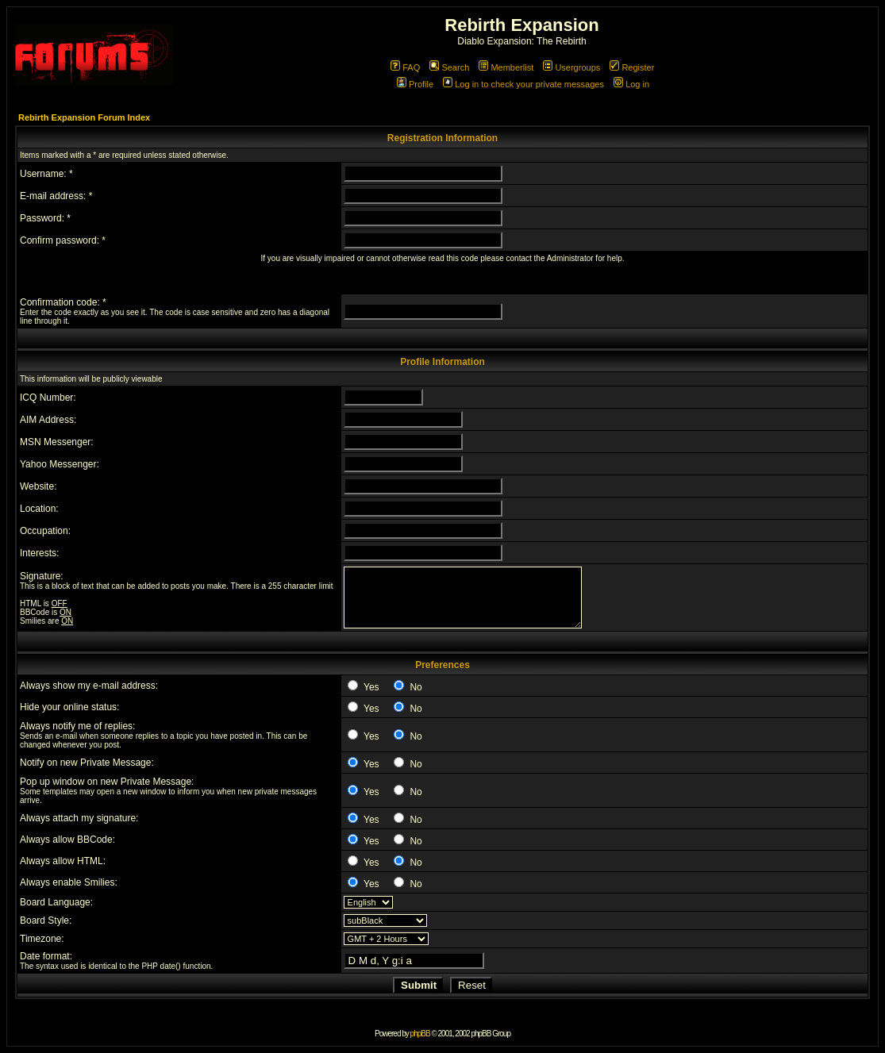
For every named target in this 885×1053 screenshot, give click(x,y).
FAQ (405, 67)
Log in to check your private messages (523, 84)
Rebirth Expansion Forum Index (84, 117)
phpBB (420, 1033)
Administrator (570, 258)
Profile (415, 84)
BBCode (34, 612)
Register (632, 67)
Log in (631, 84)
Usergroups (571, 67)
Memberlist (506, 67)
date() (170, 966)
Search (449, 67)
